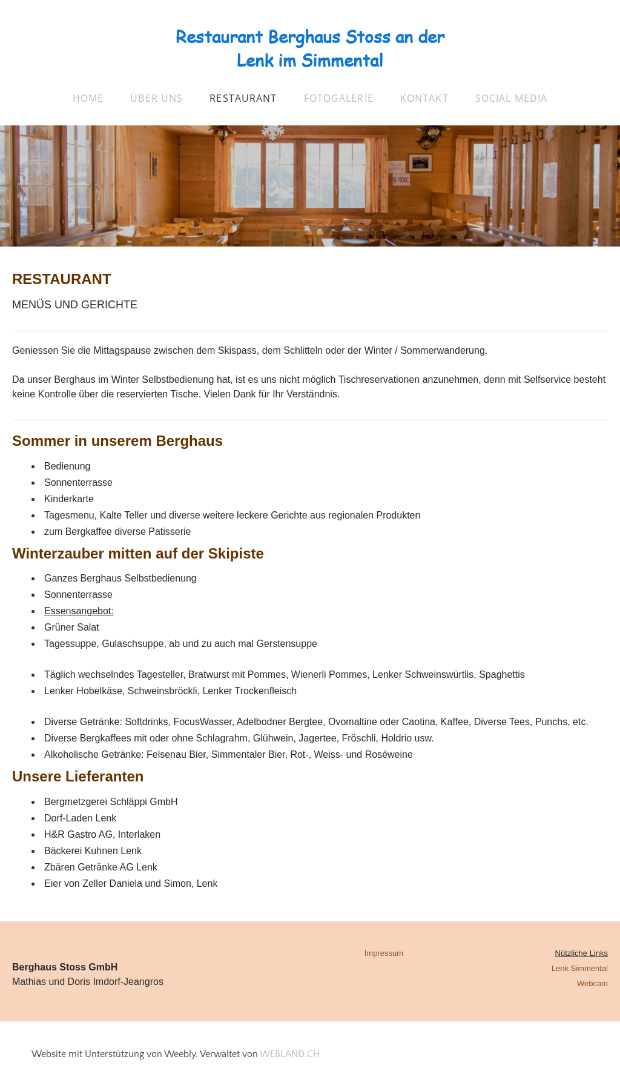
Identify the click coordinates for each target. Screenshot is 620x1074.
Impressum (383, 953)
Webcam (592, 983)
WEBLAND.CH (290, 1054)
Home (88, 98)
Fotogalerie (339, 98)
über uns (156, 98)
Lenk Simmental (580, 968)
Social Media (511, 98)
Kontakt (424, 98)
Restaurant (243, 98)
